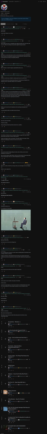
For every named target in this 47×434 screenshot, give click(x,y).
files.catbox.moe (10, 366)
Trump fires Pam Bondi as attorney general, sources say (10, 249)
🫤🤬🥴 (26, 162)
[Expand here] (5, 367)
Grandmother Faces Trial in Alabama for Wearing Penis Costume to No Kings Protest (14, 190)
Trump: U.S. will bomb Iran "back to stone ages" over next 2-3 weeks (12, 237)
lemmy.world (10, 391)
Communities (11, 1)
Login (41, 1)
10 (9, 422)
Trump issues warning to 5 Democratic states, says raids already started (12, 104)
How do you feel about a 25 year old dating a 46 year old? (10, 28)
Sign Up (44, 1)
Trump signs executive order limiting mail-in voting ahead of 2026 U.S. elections (13, 308)
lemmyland (4, 1)
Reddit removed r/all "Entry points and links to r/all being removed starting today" (14, 52)
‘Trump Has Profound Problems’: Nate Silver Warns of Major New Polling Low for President (15, 293)
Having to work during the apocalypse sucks (8, 277)
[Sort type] (19, 24)
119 (9, 334)
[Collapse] (2, 27)
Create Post (16, 1)
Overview (3, 23)
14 (9, 413)
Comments (8, 23)
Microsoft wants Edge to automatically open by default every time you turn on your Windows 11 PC (14, 177)
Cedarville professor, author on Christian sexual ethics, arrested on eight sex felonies (14, 203)
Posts (12, 23)
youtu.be (9, 338)
